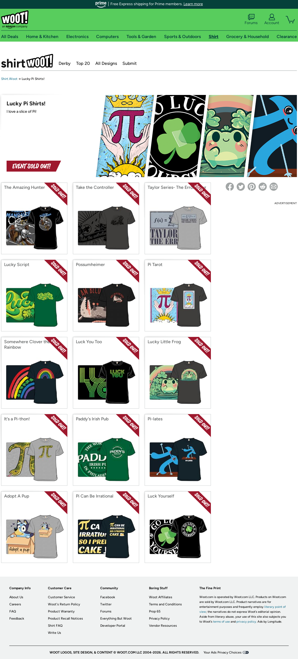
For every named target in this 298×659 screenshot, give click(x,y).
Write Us (54, 633)
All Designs (106, 63)
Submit (129, 63)
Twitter (105, 604)
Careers (15, 604)
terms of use (221, 621)
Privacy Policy (159, 618)
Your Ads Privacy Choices (223, 652)
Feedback (16, 618)
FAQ (12, 611)
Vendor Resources (163, 626)
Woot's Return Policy (64, 604)
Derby (65, 63)
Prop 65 (155, 611)
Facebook (107, 597)
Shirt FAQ (55, 626)
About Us (16, 597)
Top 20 (83, 63)
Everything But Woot (116, 618)
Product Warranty (61, 611)
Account (271, 19)
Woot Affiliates (160, 597)
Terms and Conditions (165, 604)
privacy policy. (246, 621)
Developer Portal (112, 626)
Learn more (193, 4)
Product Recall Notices (65, 618)
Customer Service (61, 597)
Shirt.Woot (27, 61)
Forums (251, 19)
